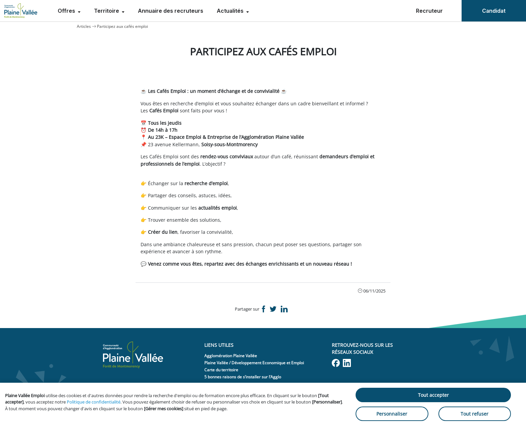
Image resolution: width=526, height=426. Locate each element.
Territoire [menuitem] (107, 10)
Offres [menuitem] (67, 10)
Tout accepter (433, 395)
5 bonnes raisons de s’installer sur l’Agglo (242, 377)
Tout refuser (474, 414)
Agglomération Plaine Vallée (230, 356)
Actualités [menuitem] (231, 10)
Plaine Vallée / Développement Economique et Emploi (254, 363)
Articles (84, 26)
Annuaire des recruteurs (170, 10)
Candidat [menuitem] (494, 10)
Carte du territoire (221, 370)
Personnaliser (391, 414)
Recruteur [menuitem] (429, 10)
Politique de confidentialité (93, 402)
